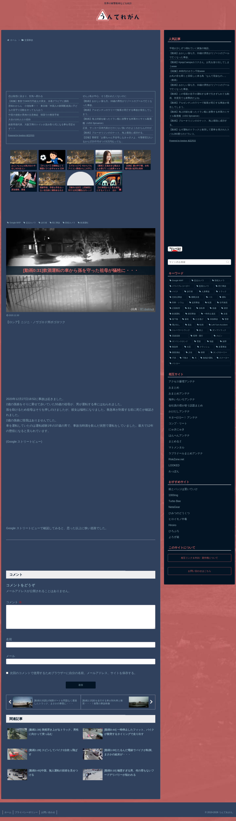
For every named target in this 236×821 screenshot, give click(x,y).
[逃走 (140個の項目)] (189, 324)
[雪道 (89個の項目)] (199, 341)
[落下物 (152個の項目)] (174, 319)
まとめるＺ (175, 441)
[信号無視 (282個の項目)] (223, 302)
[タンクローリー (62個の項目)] (220, 352)
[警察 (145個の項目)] (226, 319)
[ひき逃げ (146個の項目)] (198, 319)
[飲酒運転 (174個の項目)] (175, 313)
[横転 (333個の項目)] (224, 297)
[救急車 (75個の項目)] (175, 346)
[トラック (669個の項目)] (223, 291)
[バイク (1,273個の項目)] (175, 291)
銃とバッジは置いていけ (183, 489)
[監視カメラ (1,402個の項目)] (204, 286)
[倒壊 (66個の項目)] (202, 352)
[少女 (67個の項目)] (190, 352)
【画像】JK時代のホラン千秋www (187, 71)
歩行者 (43, 223)
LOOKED (174, 465)
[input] (199, 262)
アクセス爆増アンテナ (182, 381)
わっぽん (174, 471)
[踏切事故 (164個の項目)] (191, 313)
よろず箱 (174, 537)
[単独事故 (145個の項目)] (213, 319)
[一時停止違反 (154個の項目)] (209, 313)
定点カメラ (30, 223)
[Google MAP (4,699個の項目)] (178, 280)
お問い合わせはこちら (199, 570)
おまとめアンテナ (179, 393)
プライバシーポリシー (26, 816)
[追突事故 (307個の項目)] (195, 302)
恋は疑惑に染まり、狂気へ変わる (25, 96)
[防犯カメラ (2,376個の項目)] (221, 280)
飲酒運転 (83, 223)
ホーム (7, 816)
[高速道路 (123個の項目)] (178, 335)
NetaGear (174, 507)
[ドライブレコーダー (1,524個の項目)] (181, 286)
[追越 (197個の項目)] (213, 308)
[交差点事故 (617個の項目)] (177, 297)
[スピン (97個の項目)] (221, 335)
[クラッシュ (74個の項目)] (205, 346)
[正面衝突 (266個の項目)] (175, 308)
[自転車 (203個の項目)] (201, 308)
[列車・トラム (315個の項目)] (177, 302)
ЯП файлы (146, 309)
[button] (228, 262)
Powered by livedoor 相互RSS (21, 135)
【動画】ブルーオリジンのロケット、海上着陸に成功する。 (114, 132)
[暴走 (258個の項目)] (189, 308)
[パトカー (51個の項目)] (199, 363)
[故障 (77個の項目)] (225, 341)
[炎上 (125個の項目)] (201, 330)
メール (10, 660)
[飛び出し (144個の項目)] (175, 324)
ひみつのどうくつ (179, 513)
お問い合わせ (48, 816)
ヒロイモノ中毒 (178, 519)
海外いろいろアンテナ (182, 399)
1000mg (173, 495)
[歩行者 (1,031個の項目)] (190, 291)
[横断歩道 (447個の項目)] (195, 297)
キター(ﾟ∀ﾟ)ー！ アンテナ (183, 417)
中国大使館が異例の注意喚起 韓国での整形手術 (33, 114)
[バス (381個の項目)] (211, 297)
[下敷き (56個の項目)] (184, 358)
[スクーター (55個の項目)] (223, 358)
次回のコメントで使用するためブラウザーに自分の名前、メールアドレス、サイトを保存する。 (73, 676)
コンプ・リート (178, 423)
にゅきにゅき (176, 429)
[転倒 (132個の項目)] (201, 324)
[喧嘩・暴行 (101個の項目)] (200, 335)
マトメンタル (176, 447)
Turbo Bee (175, 501)
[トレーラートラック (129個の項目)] (181, 330)
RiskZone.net (176, 459)
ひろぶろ (174, 531)
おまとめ (174, 387)
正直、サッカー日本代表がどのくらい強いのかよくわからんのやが (117, 128)
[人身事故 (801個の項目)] (206, 291)
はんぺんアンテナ (179, 435)
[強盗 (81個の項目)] (212, 341)
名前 (9, 643)
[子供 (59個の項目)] (173, 358)
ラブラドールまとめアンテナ (186, 453)
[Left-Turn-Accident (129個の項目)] (219, 324)
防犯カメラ (69, 223)
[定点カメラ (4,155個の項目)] (200, 280)
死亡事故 (55, 223)
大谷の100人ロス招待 (19, 119)
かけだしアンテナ (179, 411)
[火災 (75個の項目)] (189, 346)
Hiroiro (172, 525)
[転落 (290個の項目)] (209, 302)
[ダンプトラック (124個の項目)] (219, 330)
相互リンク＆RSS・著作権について (199, 557)
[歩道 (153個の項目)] (225, 313)
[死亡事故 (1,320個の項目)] (222, 286)
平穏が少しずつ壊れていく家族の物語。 (190, 48)
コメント (14, 602)
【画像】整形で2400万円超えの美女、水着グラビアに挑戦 (38, 101)
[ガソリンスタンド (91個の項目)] (180, 341)
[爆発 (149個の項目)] (186, 319)
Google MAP (14, 223)
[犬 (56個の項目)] (194, 358)
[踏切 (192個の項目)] (225, 308)
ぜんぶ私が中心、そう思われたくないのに (104, 96)
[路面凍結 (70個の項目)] (176, 352)
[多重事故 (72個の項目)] (223, 346)
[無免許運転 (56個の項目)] (207, 358)
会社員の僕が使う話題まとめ (186, 405)
